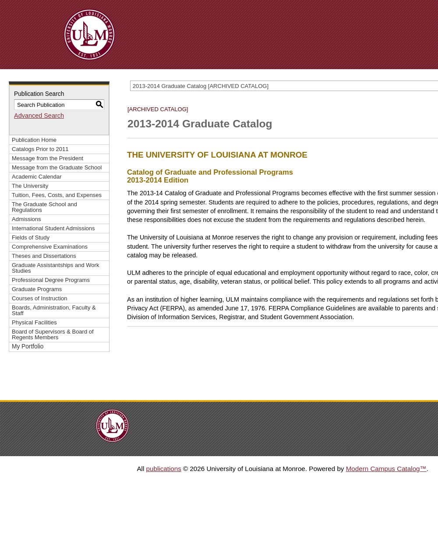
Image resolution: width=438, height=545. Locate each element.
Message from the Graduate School (57, 167)
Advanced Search (39, 115)
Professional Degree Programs (51, 280)
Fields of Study (30, 237)
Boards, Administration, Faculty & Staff (54, 310)
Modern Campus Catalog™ (386, 468)
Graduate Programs (37, 289)
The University (30, 186)
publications (163, 468)
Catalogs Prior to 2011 (40, 149)
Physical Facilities (34, 322)
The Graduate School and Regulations (44, 207)
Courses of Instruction (39, 298)
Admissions (26, 219)
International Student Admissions (53, 228)
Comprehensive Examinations (50, 246)
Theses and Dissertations (44, 256)
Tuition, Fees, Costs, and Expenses (57, 195)
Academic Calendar (37, 176)
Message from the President (47, 158)
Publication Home (34, 140)
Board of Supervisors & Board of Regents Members (53, 334)
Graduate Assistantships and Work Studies (55, 268)
